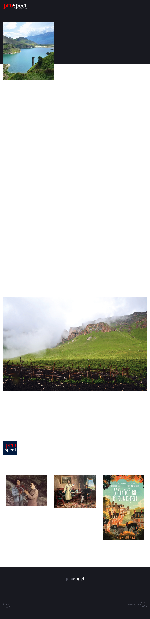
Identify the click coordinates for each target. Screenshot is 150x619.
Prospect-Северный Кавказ (22, 452)
